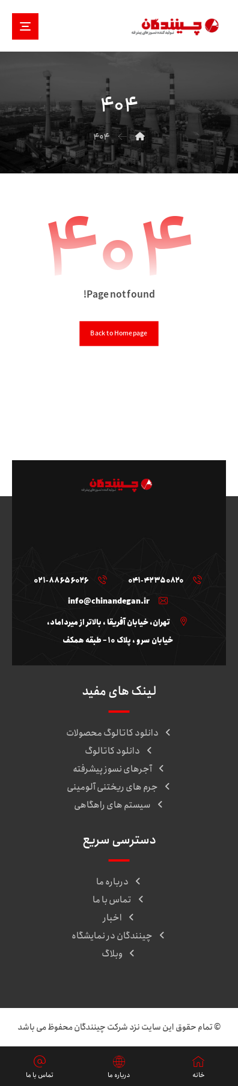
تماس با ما (119, 900)
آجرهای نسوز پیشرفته (119, 769)
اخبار (119, 918)
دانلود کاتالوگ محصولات (119, 733)
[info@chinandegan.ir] (115, 601)
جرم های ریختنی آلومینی (119, 787)
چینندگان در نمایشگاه (119, 936)
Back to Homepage (118, 333)
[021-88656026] (67, 580)
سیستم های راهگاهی (119, 805)
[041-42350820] (162, 580)
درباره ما (119, 882)
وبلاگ (119, 954)
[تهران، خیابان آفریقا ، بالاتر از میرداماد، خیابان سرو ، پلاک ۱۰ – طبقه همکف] (114, 622)
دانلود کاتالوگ (119, 751)
